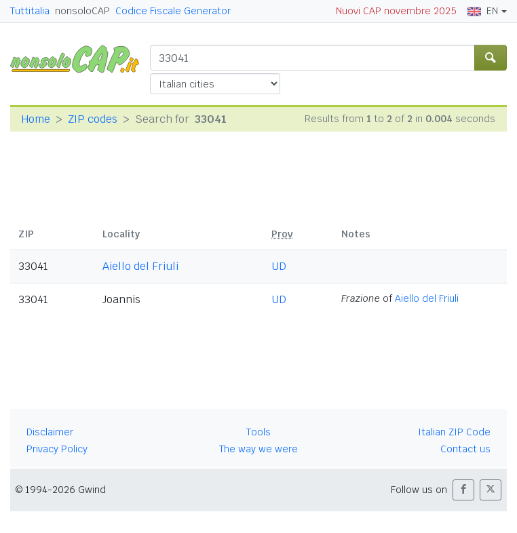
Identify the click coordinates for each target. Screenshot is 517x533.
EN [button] (482, 11)
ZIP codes (92, 119)
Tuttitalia (30, 11)
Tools (258, 432)
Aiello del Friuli (140, 266)
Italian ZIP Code (454, 432)
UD (278, 266)
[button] (463, 489)
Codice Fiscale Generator (173, 11)
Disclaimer (49, 432)
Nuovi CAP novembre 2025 (396, 11)
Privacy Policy (57, 449)
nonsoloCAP (82, 11)
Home (35, 119)
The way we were (258, 449)
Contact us (465, 449)
